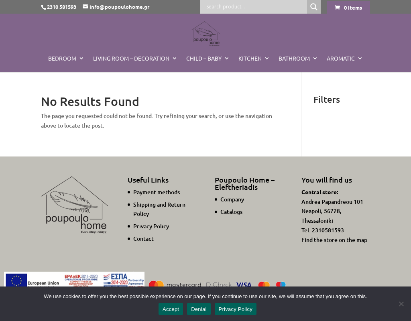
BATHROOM (294, 58)
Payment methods (156, 192)
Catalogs (231, 211)
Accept (171, 309)
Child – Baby (204, 58)
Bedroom (62, 58)
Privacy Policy (151, 226)
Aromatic (341, 58)
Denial (198, 309)
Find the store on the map (334, 240)
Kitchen (250, 58)
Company (232, 199)
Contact (143, 238)
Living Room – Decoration (131, 58)
